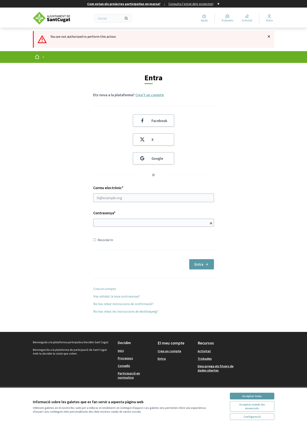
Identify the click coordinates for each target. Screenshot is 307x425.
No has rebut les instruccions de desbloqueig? (125, 311)
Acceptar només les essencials (252, 406)
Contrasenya (104, 213)
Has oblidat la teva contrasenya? (116, 296)
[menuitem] (136, 350)
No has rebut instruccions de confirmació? (123, 304)
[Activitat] (247, 18)
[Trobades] (227, 18)
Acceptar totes (252, 396)
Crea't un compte (149, 94)
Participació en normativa (129, 375)
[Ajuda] (204, 18)
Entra (201, 264)
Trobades (205, 358)
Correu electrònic (153, 193)
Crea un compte (104, 289)
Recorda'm (103, 240)
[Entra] (269, 18)
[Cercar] (112, 18)
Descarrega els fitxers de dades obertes (215, 368)
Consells (124, 366)
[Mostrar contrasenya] (211, 223)
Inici (121, 350)
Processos (125, 358)
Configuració (252, 417)
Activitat (204, 351)
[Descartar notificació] (269, 36)
